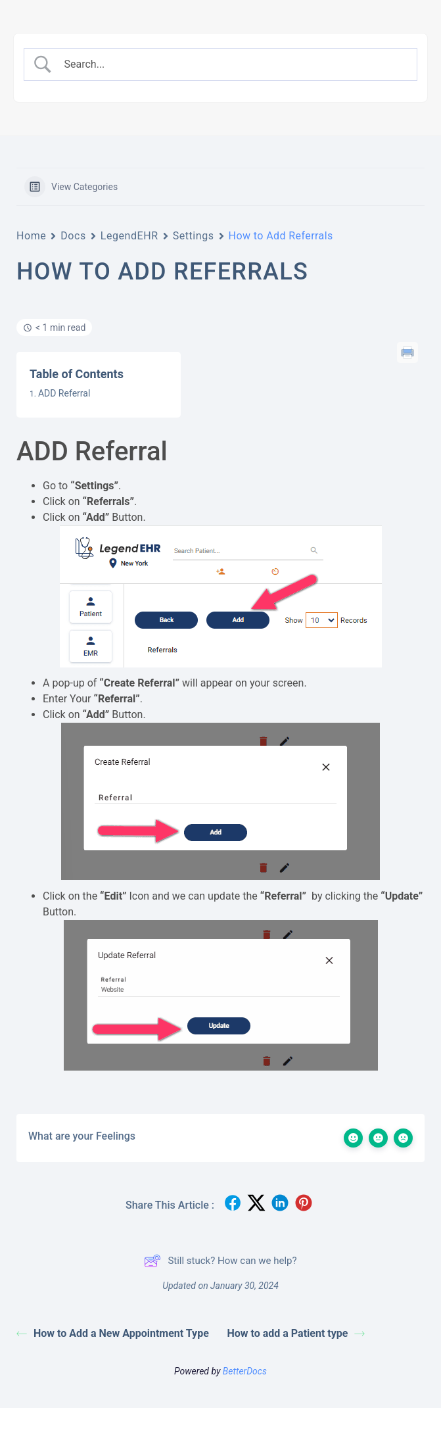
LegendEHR (129, 236)
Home (31, 236)
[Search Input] (232, 64)
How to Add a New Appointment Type (112, 1333)
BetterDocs (245, 1371)
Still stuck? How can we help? (220, 1260)
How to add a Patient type (296, 1333)
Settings (193, 236)
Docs (73, 236)
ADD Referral (64, 393)
